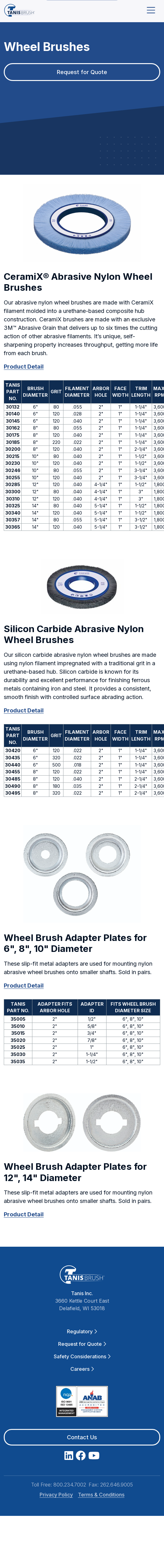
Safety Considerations (82, 1356)
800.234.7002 (69, 1484)
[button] (82, 223)
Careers (82, 1369)
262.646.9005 (116, 1484)
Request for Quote (82, 1344)
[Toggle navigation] (151, 10)
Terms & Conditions (101, 1494)
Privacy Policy (56, 1494)
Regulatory (82, 1331)
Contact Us (82, 1437)
